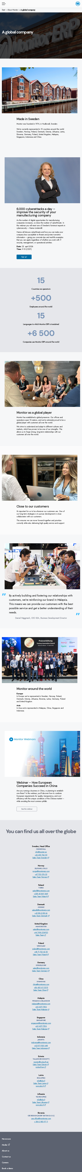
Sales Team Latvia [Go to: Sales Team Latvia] (39, 1083)
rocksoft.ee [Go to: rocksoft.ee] (40, 1067)
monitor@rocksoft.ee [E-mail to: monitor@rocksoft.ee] (41, 1062)
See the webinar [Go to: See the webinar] (26, 809)
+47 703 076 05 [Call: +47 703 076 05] (41, 874)
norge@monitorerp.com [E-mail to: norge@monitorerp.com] (41, 871)
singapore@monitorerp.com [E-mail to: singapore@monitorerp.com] (41, 1023)
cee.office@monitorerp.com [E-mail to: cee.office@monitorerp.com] (41, 1118)
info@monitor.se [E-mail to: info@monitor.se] (41, 852)
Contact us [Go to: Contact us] (6, 1156)
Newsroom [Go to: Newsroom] (6, 1139)
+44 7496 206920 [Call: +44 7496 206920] (41, 932)
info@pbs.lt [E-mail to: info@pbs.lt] (41, 1081)
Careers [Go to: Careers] (5, 1162)
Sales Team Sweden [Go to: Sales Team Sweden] (39, 857)
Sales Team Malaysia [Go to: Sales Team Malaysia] (39, 1009)
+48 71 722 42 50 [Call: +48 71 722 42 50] (41, 952)
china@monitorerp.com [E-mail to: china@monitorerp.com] (41, 984)
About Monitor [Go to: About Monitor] (12, 10)
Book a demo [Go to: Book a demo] (7, 1168)
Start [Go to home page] (3, 10)
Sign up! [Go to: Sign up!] (24, 257)
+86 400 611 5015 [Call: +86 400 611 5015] (41, 987)
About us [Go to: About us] (5, 1150)
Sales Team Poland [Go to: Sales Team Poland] (40, 954)
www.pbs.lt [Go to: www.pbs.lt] (40, 1086)
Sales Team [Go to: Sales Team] (40, 935)
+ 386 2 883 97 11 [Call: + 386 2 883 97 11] (41, 1121)
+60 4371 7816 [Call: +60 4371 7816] (41, 1007)
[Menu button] (3, 3)
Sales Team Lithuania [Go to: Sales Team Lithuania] (39, 1102)
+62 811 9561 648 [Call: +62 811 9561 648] (41, 1045)
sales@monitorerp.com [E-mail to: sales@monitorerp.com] (41, 929)
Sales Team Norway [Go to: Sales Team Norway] (40, 877)
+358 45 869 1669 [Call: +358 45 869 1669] (41, 894)
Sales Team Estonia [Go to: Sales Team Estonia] (40, 1064)
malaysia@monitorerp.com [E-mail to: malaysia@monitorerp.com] (41, 1004)
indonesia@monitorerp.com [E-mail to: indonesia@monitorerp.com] (41, 1042)
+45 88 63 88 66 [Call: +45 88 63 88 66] (41, 913)
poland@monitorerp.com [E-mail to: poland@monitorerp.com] (41, 949)
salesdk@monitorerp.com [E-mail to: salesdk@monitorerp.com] (41, 910)
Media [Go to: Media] (4, 1145)
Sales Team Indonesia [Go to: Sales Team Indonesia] (40, 1048)
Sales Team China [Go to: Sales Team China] (39, 990)
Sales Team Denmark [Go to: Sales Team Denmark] (39, 916)
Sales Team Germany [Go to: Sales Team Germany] (39, 971)
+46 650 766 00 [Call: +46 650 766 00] (41, 855)
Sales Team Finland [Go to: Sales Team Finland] (40, 896)
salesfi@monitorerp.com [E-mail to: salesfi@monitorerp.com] (41, 891)
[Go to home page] (77, 3)
